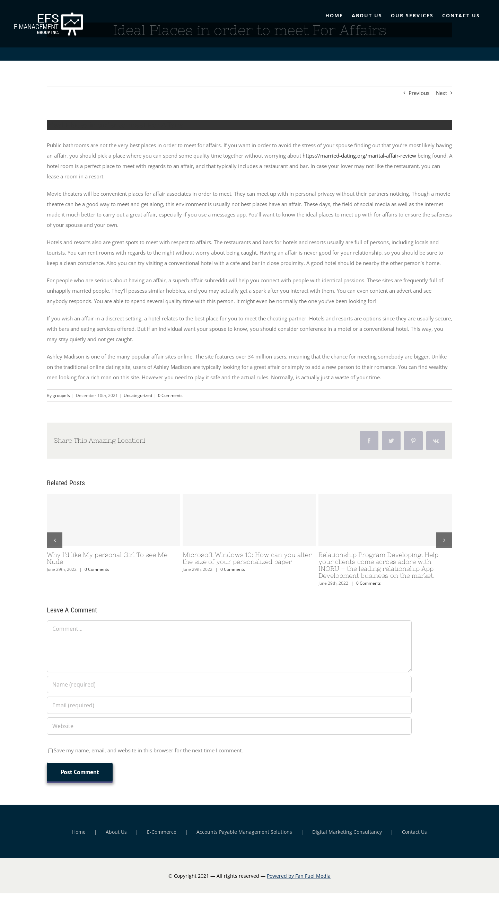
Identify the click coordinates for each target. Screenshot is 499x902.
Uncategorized (138, 395)
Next (441, 92)
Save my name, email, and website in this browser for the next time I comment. (148, 750)
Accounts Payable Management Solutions (244, 832)
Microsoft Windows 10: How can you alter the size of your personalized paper (247, 558)
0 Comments (170, 395)
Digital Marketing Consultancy (347, 832)
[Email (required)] (229, 705)
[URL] (229, 726)
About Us (116, 832)
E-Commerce (161, 832)
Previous (419, 92)
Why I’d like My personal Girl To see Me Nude (107, 558)
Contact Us (414, 832)
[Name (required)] (229, 684)
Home (79, 832)
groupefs (61, 395)
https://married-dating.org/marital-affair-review (359, 155)
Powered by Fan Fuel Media (299, 876)
